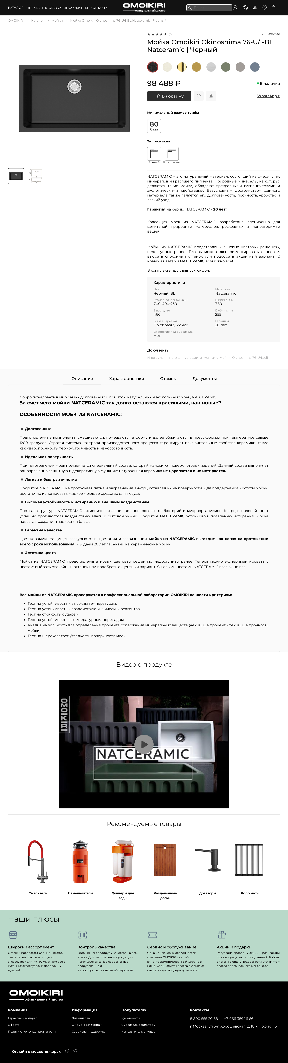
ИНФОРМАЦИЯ (76, 8)
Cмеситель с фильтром (138, 1025)
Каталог (15, 8)
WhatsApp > (268, 96)
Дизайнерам (81, 1018)
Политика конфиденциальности (32, 1031)
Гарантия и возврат (22, 1018)
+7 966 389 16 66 (238, 1019)
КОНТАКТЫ (99, 8)
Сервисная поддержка (88, 1031)
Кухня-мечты (130, 1018)
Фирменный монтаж (87, 1025)
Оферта (13, 1025)
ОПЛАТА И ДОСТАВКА (43, 8)
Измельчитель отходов (138, 1031)
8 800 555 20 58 (204, 1019)
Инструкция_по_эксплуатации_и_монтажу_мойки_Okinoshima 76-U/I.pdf (207, 358)
